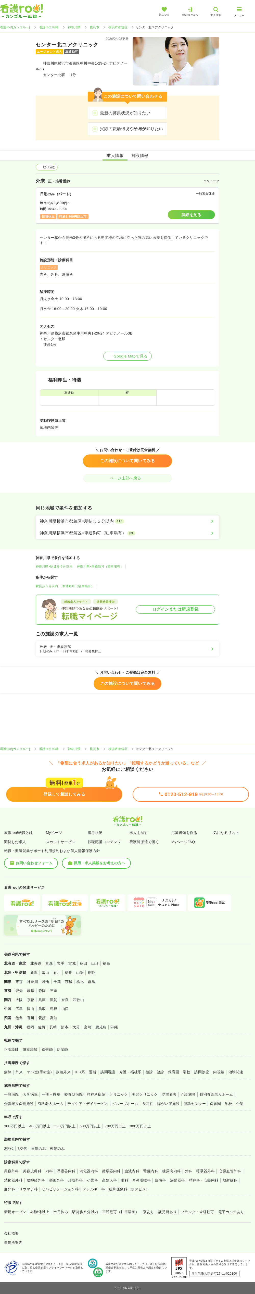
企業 (240, 1104)
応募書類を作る (184, 833)
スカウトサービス (60, 842)
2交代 (9, 1149)
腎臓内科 (150, 1171)
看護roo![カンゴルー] (15, 27)
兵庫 (42, 1000)
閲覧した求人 (15, 842)
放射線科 (230, 1180)
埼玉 (45, 982)
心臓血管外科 (230, 1171)
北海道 (35, 963)
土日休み (60, 1212)
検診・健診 (155, 1072)
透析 (92, 1072)
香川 (30, 1018)
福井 (68, 972)
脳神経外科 (36, 1180)
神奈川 (32, 982)
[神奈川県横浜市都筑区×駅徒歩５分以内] (127, 521)
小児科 (92, 1180)
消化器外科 (13, 1180)
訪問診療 (201, 1072)
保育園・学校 (179, 1072)
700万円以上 (115, 1126)
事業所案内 (13, 1242)
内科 (49, 1171)
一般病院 (11, 1094)
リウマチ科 (28, 1189)
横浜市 (94, 27)
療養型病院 (73, 1094)
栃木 (80, 982)
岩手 (60, 963)
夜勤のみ (57, 1149)
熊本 (64, 1027)
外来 (19, 1072)
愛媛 (42, 1018)
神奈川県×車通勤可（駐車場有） (100, 566)
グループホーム (125, 1104)
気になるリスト (226, 833)
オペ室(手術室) (39, 1072)
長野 (91, 972)
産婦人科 (109, 1180)
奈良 (65, 1000)
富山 (45, 972)
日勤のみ (38, 1149)
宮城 (72, 963)
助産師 (62, 1049)
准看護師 (30, 1049)
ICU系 (80, 1072)
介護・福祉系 (130, 1072)
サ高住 (147, 1104)
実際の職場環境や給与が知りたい (131, 129)
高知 (53, 1018)
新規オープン (15, 1212)
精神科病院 (96, 1094)
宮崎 (87, 1027)
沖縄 (114, 1027)
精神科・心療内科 (204, 1180)
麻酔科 (9, 1189)
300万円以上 (14, 1126)
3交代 (22, 1149)
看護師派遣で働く (144, 842)
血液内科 (132, 1171)
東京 (19, 982)
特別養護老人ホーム (216, 1094)
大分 (76, 1027)
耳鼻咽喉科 (141, 1180)
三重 (53, 991)
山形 (95, 963)
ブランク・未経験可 (197, 1212)
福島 (106, 963)
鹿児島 (100, 1027)
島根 (53, 1009)
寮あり (148, 1212)
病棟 (7, 1072)
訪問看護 (107, 1072)
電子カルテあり (231, 1212)
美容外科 (11, 1171)
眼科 (124, 1180)
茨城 (68, 982)
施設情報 (140, 155)
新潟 (34, 972)
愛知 (19, 991)
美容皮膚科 (32, 1171)
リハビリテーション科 (60, 1189)
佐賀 (41, 1027)
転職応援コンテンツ (104, 842)
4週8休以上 (39, 1212)
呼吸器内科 (66, 1171)
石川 (57, 972)
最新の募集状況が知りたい (125, 113)
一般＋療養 (51, 1094)
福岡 (30, 1027)
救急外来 (63, 1072)
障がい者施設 (168, 1104)
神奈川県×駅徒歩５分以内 (54, 566)
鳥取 (42, 1009)
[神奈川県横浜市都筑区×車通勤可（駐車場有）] (127, 533)
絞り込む (46, 167)
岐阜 (30, 991)
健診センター (195, 1104)
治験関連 (235, 1072)
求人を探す (139, 833)
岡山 (30, 1009)
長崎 (53, 1027)
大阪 (19, 1000)
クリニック (118, 1094)
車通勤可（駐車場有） (78, 586)
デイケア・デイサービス (88, 1104)
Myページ (54, 833)
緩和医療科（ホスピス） (129, 1189)
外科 (188, 1171)
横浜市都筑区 (118, 27)
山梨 (80, 972)
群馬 (91, 982)
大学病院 (30, 1094)
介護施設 (188, 1094)
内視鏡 (218, 1072)
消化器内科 (89, 1171)
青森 (49, 963)
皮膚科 (160, 1180)
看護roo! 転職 (49, 27)
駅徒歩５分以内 (47, 586)
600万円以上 (90, 1126)
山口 (65, 1009)
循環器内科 (111, 1171)
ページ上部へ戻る (127, 478)
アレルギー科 (94, 1189)
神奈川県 (74, 27)
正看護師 (11, 1049)
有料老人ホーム (50, 1104)
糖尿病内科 (171, 1171)
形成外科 (75, 1180)
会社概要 (11, 1233)
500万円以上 (64, 1126)
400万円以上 (39, 1126)
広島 (19, 1009)
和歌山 (78, 1000)
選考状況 (95, 833)
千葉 (57, 982)
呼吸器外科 (205, 1171)
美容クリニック (145, 1094)
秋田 (83, 963)
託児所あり (167, 1212)
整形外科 (56, 1180)
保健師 (47, 1049)
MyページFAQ (183, 842)
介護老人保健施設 (19, 1104)
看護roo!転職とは (18, 833)
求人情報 (115, 155)
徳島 (19, 1018)
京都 (30, 1000)
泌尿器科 (177, 1180)
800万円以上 (140, 1126)
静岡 (42, 991)
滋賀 (53, 1000)
